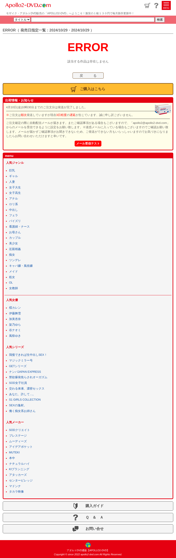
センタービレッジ (21, 480)
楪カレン (15, 307)
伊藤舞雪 (15, 313)
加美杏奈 (15, 319)
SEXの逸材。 (18, 405)
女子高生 (15, 193)
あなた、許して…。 (22, 394)
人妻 (12, 181)
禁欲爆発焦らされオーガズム (28, 377)
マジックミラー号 (21, 360)
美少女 (13, 243)
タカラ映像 (16, 491)
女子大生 (15, 187)
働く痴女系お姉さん (22, 411)
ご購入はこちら (88, 89)
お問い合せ (88, 529)
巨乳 (12, 170)
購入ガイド (88, 506)
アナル (13, 198)
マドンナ (15, 486)
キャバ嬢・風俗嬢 (21, 265)
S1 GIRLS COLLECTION (25, 399)
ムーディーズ (18, 441)
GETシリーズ (18, 366)
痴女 (12, 254)
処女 (12, 277)
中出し (13, 210)
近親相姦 (15, 249)
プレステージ (18, 435)
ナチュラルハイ (19, 463)
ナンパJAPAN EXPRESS (25, 371)
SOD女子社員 (18, 383)
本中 (12, 458)
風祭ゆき (15, 335)
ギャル (13, 176)
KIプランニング (19, 469)
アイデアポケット (21, 446)
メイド (13, 271)
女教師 (13, 288)
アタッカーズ (18, 474)
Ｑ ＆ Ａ (88, 517)
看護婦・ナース (19, 226)
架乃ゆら (15, 324)
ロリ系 (13, 204)
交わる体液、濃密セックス (26, 388)
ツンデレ (15, 260)
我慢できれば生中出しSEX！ (28, 354)
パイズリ (15, 221)
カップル (15, 237)
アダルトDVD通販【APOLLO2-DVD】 (88, 550)
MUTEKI (14, 452)
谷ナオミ (15, 330)
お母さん (15, 232)
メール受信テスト (88, 143)
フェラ (13, 215)
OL (11, 282)
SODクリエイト (19, 430)
